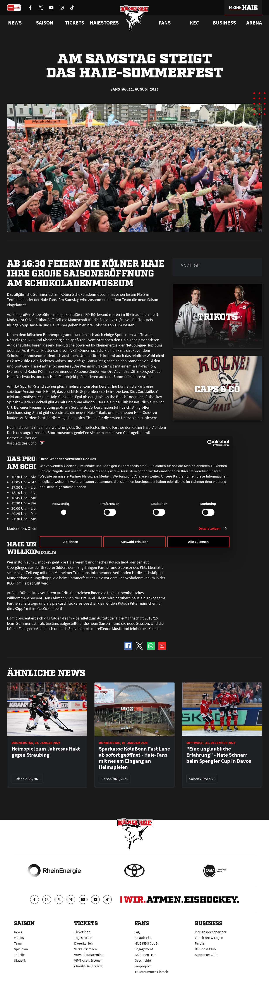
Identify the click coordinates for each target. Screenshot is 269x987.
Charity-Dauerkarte (88, 966)
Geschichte (143, 960)
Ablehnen (70, 541)
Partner (200, 943)
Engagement (144, 949)
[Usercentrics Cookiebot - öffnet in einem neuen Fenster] (210, 443)
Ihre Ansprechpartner (210, 932)
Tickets (74, 22)
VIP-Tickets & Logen (88, 960)
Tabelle (19, 954)
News (18, 932)
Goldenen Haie (145, 954)
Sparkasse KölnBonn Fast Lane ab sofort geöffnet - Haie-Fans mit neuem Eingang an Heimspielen (134, 758)
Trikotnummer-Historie (152, 972)
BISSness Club (205, 949)
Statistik (20, 960)
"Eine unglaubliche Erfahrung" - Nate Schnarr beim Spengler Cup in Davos (218, 755)
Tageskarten (83, 937)
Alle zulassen (198, 541)
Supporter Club (206, 954)
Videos (19, 937)
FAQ (137, 932)
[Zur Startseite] (134, 18)
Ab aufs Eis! (143, 937)
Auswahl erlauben (134, 541)
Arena (254, 22)
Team (18, 943)
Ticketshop (82, 932)
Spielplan (21, 949)
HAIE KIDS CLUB (146, 943)
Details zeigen (210, 528)
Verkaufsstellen (85, 949)
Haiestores (104, 22)
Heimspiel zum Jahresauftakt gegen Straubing (46, 752)
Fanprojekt (143, 966)
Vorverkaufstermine (88, 954)
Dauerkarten (83, 943)
